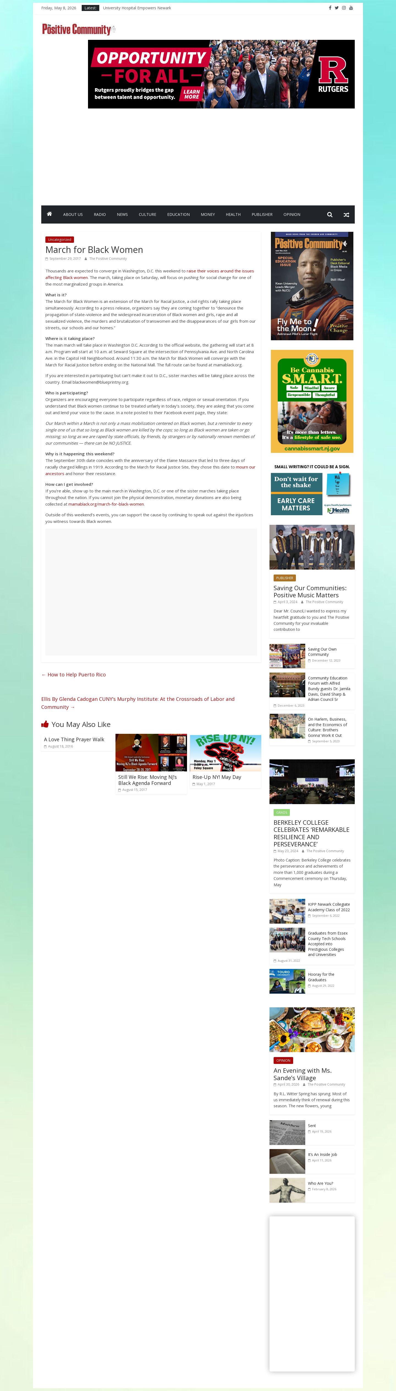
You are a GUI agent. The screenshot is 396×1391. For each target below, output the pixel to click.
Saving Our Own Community (322, 651)
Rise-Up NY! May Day (217, 777)
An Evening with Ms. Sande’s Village (303, 1073)
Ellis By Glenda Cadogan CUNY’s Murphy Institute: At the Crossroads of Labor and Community (138, 703)
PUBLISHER (262, 214)
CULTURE (147, 214)
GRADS (281, 812)
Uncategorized (59, 239)
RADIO (100, 214)
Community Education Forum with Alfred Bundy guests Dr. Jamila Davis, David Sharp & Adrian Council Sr (329, 688)
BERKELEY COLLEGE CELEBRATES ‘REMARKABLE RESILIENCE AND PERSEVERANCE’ (312, 833)
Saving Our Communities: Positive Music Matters (310, 591)
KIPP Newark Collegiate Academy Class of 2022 (329, 907)
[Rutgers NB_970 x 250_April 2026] (221, 43)
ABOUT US (73, 214)
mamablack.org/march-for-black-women (106, 504)
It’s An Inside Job (322, 1154)
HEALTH (233, 214)
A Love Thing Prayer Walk (74, 739)
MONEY (208, 214)
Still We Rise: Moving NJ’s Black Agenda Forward (147, 780)
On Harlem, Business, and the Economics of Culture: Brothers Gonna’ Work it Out (327, 727)
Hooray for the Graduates (321, 977)
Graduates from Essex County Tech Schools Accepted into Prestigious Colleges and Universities (328, 943)
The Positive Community (108, 258)
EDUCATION (178, 214)
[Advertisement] (221, 154)
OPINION (292, 214)
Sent (312, 1125)
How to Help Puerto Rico (73, 674)
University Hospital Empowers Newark (137, 7)
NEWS (122, 214)
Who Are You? (320, 1183)
